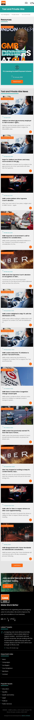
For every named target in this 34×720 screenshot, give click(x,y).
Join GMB (8, 586)
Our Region (5, 665)
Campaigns (6, 662)
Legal (4, 698)
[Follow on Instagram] (15, 620)
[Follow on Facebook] (2, 619)
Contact (5, 674)
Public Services (7, 704)
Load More (17, 565)
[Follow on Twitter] (5, 619)
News (4, 659)
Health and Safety (8, 695)
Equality (4, 692)
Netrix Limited (26, 716)
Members (5, 671)
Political (4, 701)
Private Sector (15, 14)
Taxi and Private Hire (7, 27)
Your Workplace (5, 14)
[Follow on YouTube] (8, 620)
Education (5, 689)
